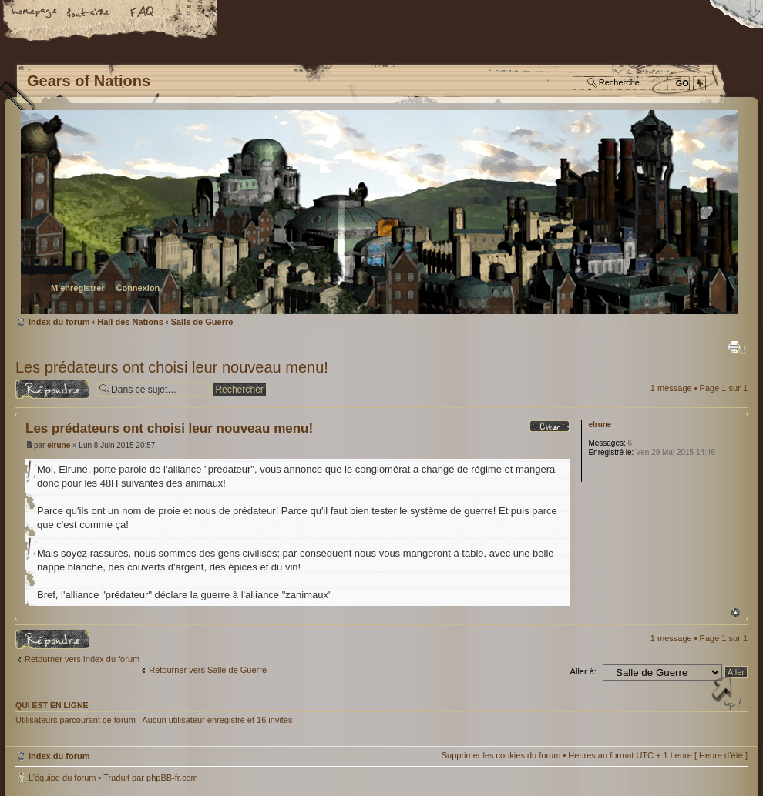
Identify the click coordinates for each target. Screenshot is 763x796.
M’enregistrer (78, 288)
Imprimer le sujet (736, 347)
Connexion (138, 288)
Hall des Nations (130, 321)
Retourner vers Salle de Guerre (208, 669)
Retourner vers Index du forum (82, 659)
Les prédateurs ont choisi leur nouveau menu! (171, 367)
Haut (735, 612)
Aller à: (583, 671)
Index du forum (379, 212)
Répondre (52, 389)
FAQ (143, 13)
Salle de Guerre (202, 321)
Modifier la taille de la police (89, 13)
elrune (58, 445)
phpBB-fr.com (172, 777)
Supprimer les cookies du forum (501, 755)
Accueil (35, 13)
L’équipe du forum (62, 777)
